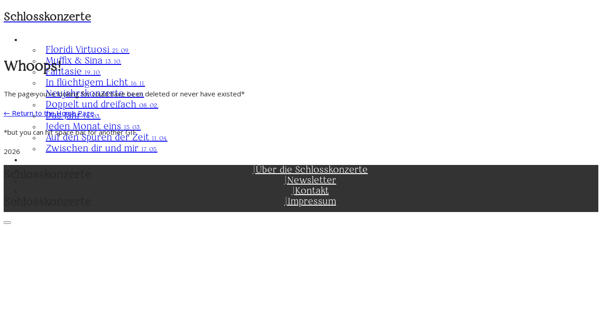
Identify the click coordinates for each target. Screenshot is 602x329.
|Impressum (310, 201)
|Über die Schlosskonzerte (310, 169)
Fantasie (73, 71)
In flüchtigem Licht (95, 82)
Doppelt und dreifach (102, 104)
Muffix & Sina (83, 60)
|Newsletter (310, 180)
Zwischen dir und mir (101, 148)
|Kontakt (310, 190)
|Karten (310, 159)
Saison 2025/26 (310, 39)
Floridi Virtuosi (87, 49)
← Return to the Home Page (49, 112)
